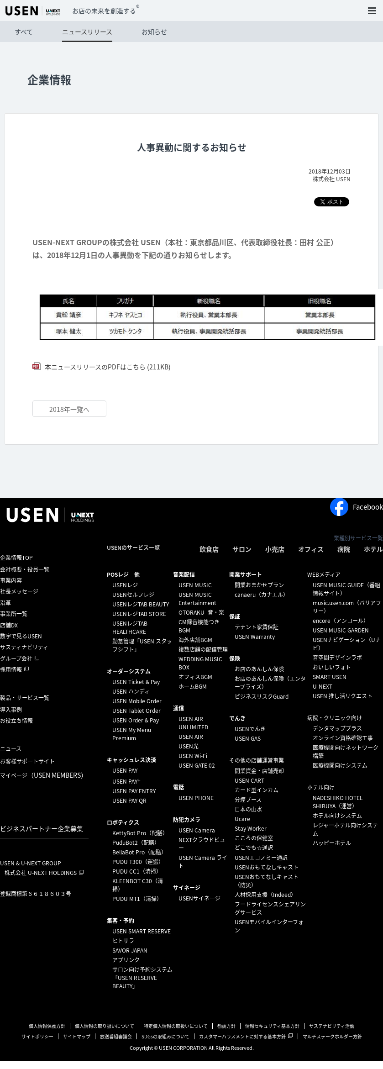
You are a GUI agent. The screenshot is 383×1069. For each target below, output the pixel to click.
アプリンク (126, 960)
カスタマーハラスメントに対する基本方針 (242, 1036)
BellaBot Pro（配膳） (139, 852)
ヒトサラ (123, 941)
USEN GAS (248, 738)
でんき (237, 718)
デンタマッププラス (337, 728)
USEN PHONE (196, 798)
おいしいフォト (332, 667)
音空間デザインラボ (337, 657)
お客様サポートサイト (27, 761)
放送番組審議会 (116, 1036)
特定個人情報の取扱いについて (176, 1025)
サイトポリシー (37, 1036)
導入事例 (11, 709)
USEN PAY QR (129, 800)
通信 (178, 708)
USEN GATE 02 (196, 765)
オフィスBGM (195, 677)
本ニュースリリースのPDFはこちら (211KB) (107, 366)
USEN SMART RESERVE (141, 931)
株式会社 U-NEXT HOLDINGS (41, 872)
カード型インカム (256, 790)
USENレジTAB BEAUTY (140, 604)
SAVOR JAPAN (129, 950)
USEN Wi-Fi (192, 756)
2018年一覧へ (69, 409)
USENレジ (125, 585)
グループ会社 (16, 658)
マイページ (43, 774)
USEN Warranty (255, 636)
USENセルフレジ (133, 594)
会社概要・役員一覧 (24, 569)
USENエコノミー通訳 (261, 857)
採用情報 (11, 669)
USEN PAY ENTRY (134, 791)
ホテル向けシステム (337, 815)
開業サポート (245, 574)
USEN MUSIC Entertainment (197, 598)
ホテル (373, 548)
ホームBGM (192, 686)
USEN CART (249, 780)
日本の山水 (248, 809)
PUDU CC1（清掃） (137, 871)
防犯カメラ (186, 820)
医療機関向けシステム (340, 765)
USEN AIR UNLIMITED (193, 723)
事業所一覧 (13, 614)
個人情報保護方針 (47, 1025)
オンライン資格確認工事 (343, 738)
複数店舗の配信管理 (203, 649)
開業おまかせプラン (259, 585)
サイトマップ (76, 1036)
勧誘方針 (226, 1025)
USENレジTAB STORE (139, 614)
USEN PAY (124, 770)
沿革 (5, 603)
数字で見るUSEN (21, 636)
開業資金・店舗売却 (259, 771)
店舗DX (9, 625)
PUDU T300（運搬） (138, 862)
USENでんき (250, 729)
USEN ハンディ (131, 691)
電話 (178, 787)
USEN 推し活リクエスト (343, 696)
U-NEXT (322, 686)
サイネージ (186, 888)
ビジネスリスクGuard (262, 696)
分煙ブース (248, 799)
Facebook (356, 507)
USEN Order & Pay (135, 720)
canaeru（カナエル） (262, 594)
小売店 (274, 548)
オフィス (311, 548)
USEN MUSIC (195, 585)
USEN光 (188, 746)
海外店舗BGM (195, 640)
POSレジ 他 (123, 574)
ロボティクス (123, 822)
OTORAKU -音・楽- (202, 612)
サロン (242, 548)
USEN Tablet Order (136, 710)
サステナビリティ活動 (331, 1025)
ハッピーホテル (332, 843)
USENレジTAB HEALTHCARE (129, 627)
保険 (234, 658)
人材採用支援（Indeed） (265, 894)
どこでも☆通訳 (254, 847)
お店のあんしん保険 (259, 669)
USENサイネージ (199, 898)
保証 (234, 616)
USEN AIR (190, 736)
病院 (343, 548)
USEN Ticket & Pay (136, 682)
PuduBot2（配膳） (136, 842)
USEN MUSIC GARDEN (341, 630)
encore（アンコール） (341, 620)
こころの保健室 (254, 838)
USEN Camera (196, 830)
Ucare (242, 819)
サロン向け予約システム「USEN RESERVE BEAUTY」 (142, 977)
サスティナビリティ (24, 647)
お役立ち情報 (16, 720)
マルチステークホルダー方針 (332, 1036)
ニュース (10, 748)
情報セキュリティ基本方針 (272, 1025)
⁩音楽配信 (184, 574)
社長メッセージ (19, 591)
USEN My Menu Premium (131, 734)
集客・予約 (120, 920)
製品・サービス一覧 (24, 698)
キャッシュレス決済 (131, 760)
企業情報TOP (16, 557)
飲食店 (209, 548)
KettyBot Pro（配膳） (140, 833)
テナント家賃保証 (256, 627)
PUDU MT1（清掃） (137, 899)
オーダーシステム (129, 671)
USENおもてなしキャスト (267, 867)
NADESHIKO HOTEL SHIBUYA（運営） (338, 802)
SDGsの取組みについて (165, 1036)
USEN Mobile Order (137, 701)
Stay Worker (251, 828)
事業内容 (11, 580)
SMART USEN (329, 677)
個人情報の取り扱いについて (104, 1025)
